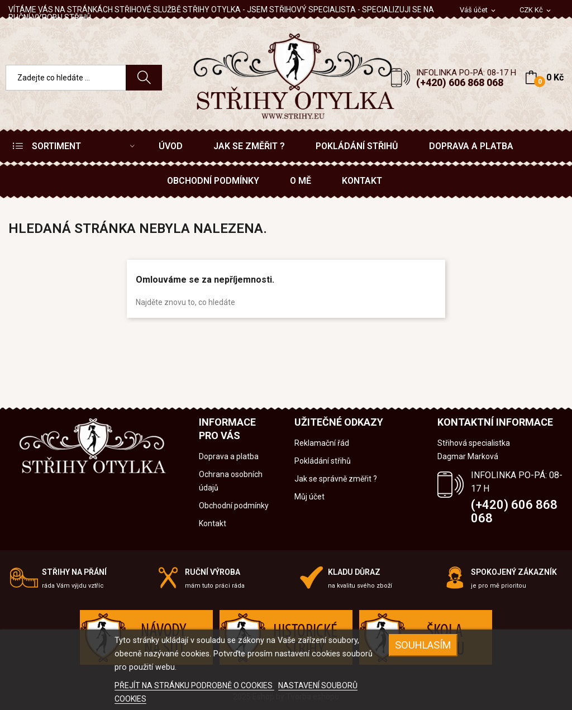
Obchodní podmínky (234, 505)
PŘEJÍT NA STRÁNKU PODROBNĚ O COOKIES (194, 685)
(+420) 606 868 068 (459, 82)
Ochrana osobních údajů (231, 481)
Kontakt (212, 523)
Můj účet (309, 496)
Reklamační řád (321, 443)
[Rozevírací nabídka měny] (535, 10)
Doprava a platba (229, 456)
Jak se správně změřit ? (335, 478)
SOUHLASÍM (423, 645)
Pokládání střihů (322, 460)
